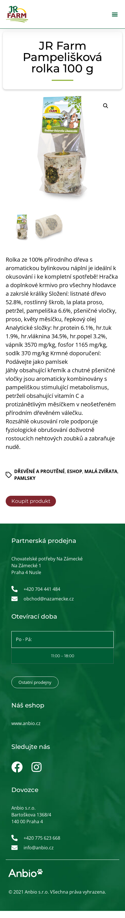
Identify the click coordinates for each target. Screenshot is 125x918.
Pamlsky (25, 478)
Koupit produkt (30, 501)
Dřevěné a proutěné (39, 472)
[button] (114, 14)
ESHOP (74, 472)
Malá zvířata (100, 472)
